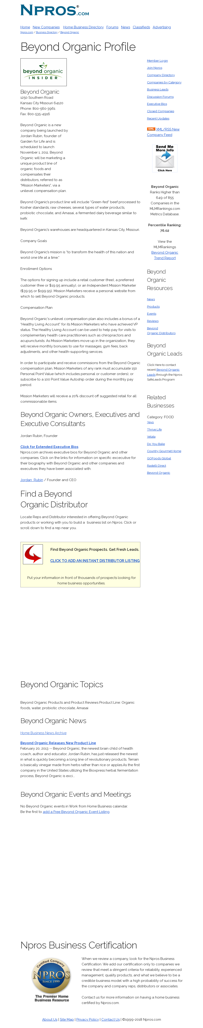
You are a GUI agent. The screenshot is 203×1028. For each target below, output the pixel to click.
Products (153, 306)
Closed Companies (160, 111)
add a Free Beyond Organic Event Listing (76, 812)
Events (151, 313)
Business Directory (47, 32)
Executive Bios (157, 104)
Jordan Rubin (31, 480)
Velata (151, 436)
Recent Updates (158, 118)
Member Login (157, 60)
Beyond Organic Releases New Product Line (58, 743)
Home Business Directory (83, 27)
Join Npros (154, 67)
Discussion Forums (160, 97)
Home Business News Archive (43, 733)
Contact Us (110, 1019)
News (125, 27)
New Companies (46, 27)
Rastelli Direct (156, 465)
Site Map (67, 1019)
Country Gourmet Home (164, 451)
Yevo (150, 422)
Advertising (162, 27)
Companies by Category (164, 82)
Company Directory (161, 75)
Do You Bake (156, 444)
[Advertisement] (106, 126)
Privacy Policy (87, 1019)
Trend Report (165, 258)
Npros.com (26, 32)
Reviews (153, 321)
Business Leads (157, 89)
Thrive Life (154, 429)
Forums (112, 27)
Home (25, 27)
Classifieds (141, 27)
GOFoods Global (159, 458)
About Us (49, 1019)
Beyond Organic (69, 32)
